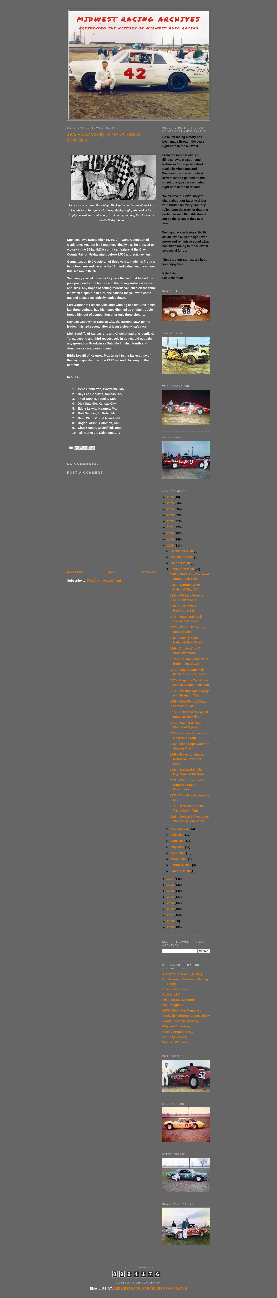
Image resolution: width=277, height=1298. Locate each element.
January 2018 (181, 871)
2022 (171, 521)
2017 (171, 878)
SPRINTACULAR (174, 1037)
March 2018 (179, 859)
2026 (171, 497)
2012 (171, 909)
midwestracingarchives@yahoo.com (150, 1288)
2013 (171, 903)
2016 (171, 884)
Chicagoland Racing (177, 989)
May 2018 (178, 847)
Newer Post (75, 572)
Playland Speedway (176, 1026)
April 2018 (178, 853)
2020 (171, 533)
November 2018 (182, 557)
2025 (171, 503)
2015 (171, 891)
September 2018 (183, 569)
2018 (171, 545)
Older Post (148, 572)
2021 (171, 527)
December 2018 (182, 551)
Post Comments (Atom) (104, 580)
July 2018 (178, 834)
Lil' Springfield (172, 1005)
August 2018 (180, 828)
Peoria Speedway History (180, 1021)
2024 (171, 509)
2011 (171, 915)
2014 (171, 897)
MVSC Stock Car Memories (181, 1010)
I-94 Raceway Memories (179, 1000)
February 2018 (181, 865)
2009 (171, 927)
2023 (171, 515)
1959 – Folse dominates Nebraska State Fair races (187, 759)
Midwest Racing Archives (139, 19)
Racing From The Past (178, 1031)
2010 (171, 921)
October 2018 (181, 563)
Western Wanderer (175, 1042)
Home (112, 572)
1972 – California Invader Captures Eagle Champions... (188, 784)
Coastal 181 (170, 994)
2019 (171, 539)
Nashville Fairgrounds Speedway (186, 1015)
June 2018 (178, 841)
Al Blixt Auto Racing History (182, 974)
